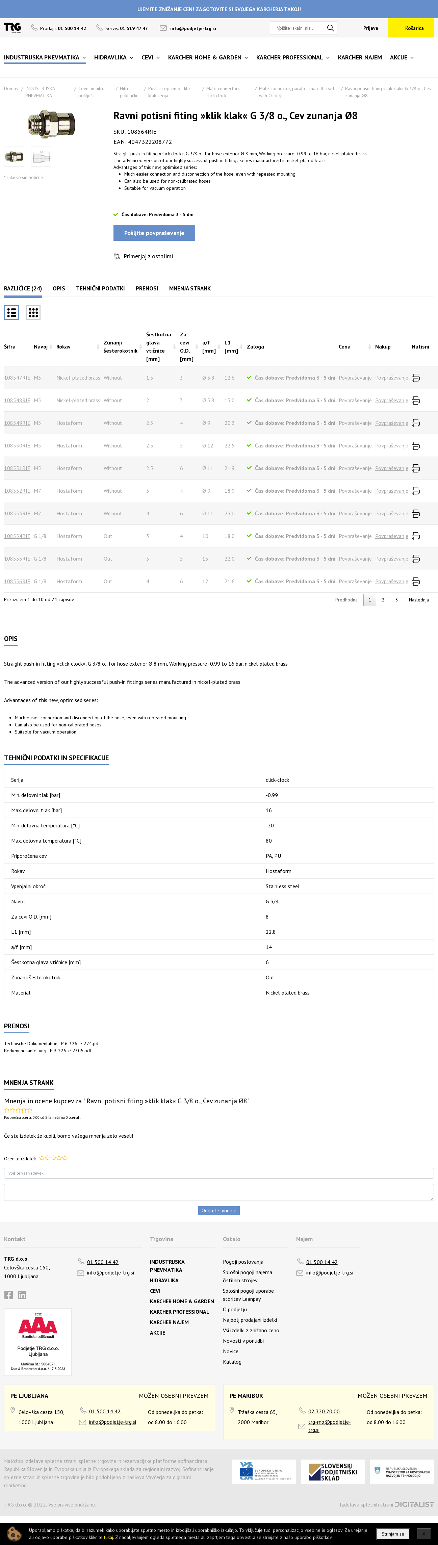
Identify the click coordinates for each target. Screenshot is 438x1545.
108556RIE (17, 581)
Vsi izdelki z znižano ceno (251, 1330)
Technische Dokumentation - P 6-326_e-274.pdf (52, 1043)
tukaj (108, 1537)
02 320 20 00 (324, 1411)
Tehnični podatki (100, 288)
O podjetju (235, 1309)
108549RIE (17, 422)
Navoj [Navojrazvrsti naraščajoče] (41, 346)
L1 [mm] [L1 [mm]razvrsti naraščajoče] (231, 346)
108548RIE (17, 400)
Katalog (232, 1361)
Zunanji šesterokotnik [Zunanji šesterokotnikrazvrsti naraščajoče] (120, 346)
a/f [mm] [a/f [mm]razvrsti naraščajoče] (209, 346)
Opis (59, 288)
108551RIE (17, 468)
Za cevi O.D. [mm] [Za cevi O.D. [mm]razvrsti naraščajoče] (187, 346)
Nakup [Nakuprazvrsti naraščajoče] (383, 346)
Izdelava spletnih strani (366, 1504)
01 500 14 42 (103, 1262)
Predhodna (346, 600)
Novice (230, 1351)
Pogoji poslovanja (243, 1261)
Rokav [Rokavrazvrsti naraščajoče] (63, 346)
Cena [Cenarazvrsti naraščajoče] (345, 346)
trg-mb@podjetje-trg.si (329, 1425)
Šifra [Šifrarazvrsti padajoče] (10, 346)
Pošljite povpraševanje (154, 233)
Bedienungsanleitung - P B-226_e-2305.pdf (48, 1051)
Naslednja (419, 600)
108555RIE (17, 558)
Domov (11, 88)
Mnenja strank (190, 288)
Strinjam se (393, 1534)
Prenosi (147, 288)
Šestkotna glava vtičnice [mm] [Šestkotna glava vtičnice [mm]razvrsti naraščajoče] (158, 346)
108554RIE (17, 536)
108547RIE (17, 377)
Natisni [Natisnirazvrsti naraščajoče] (420, 346)
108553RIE (17, 513)
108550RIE (17, 445)
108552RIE (17, 490)
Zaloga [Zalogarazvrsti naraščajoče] (255, 346)
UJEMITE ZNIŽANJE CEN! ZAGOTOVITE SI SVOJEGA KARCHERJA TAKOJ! (219, 9)
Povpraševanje (391, 377)
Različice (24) (23, 288)
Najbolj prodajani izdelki (250, 1319)
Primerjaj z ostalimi (148, 256)
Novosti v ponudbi (243, 1340)
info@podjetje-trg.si (193, 28)
